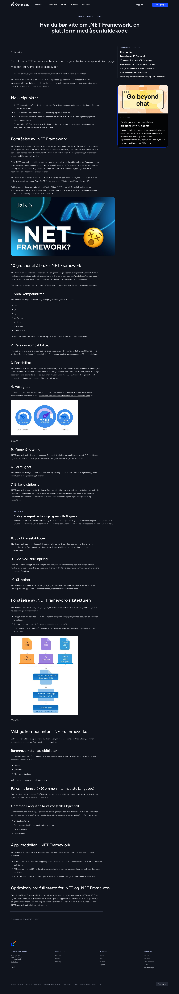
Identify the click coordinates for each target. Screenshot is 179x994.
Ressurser (53, 5)
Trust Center (67, 984)
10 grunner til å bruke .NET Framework (136, 60)
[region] (63, 226)
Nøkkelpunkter (126, 52)
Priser (63, 5)
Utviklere (86, 5)
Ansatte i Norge (149, 967)
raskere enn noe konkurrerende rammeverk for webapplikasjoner (64, 396)
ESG (100, 984)
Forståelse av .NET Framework (132, 56)
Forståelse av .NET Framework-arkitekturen (138, 64)
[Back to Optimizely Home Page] (20, 4)
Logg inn (140, 5)
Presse (146, 964)
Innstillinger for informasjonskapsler (85, 984)
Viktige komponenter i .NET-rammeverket (137, 68)
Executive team (149, 962)
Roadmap (58, 962)
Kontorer (147, 959)
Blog (101, 959)
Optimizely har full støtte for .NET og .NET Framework (142, 77)
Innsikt (102, 956)
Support (102, 964)
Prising (57, 959)
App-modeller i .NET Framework (133, 72)
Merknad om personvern (33, 984)
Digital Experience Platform (32, 895)
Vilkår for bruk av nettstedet (52, 984)
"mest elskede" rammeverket (85, 276)
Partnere (74, 5)
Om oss (146, 956)
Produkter (39, 5)
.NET (41, 178)
